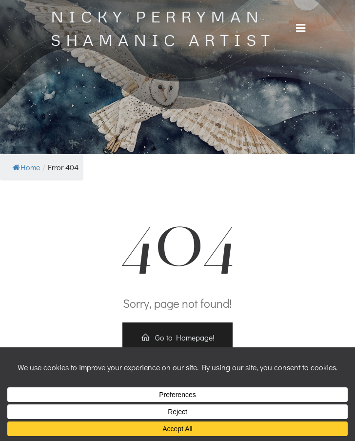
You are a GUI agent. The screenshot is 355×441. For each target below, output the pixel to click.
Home (26, 167)
